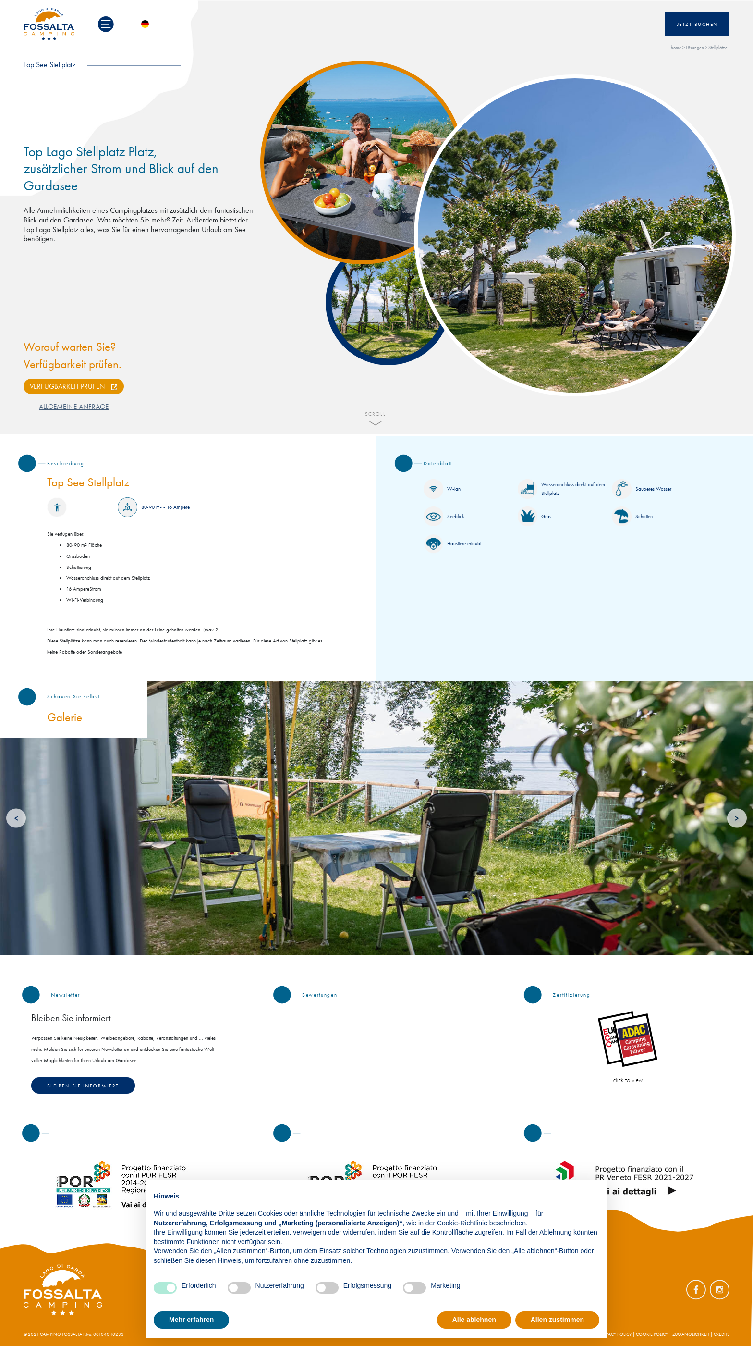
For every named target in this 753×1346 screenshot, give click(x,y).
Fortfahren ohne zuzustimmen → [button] (547, 1192)
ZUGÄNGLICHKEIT (690, 1334)
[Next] (737, 818)
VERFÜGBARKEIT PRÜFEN (67, 386)
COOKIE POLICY (652, 1334)
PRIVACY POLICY (616, 1334)
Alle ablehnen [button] (474, 1319)
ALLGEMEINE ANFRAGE (74, 406)
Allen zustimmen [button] (557, 1319)
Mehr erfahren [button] (191, 1319)
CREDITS (721, 1334)
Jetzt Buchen (697, 24)
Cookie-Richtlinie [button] (462, 1223)
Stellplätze (718, 47)
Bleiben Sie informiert (83, 1085)
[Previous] (16, 818)
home (676, 47)
